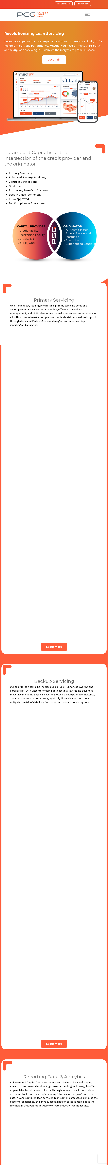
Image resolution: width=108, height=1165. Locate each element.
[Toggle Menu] (87, 14)
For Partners (83, 4)
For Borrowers (63, 4)
